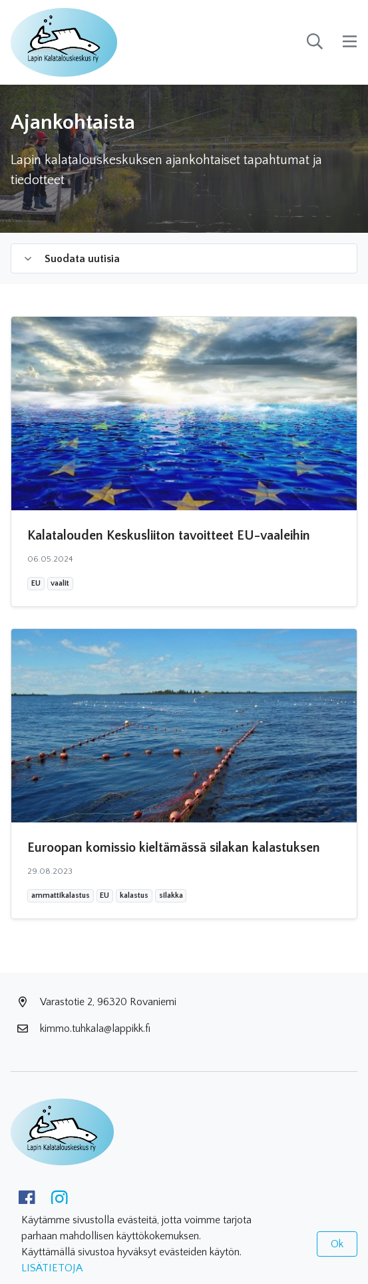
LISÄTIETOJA (52, 1268)
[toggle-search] (314, 42)
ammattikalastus (60, 895)
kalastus (133, 895)
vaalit (59, 583)
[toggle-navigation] (349, 42)
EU (38, 583)
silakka (170, 895)
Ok (337, 1244)
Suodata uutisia (72, 259)
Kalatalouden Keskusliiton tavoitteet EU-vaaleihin (168, 535)
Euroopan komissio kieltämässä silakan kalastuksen (173, 847)
